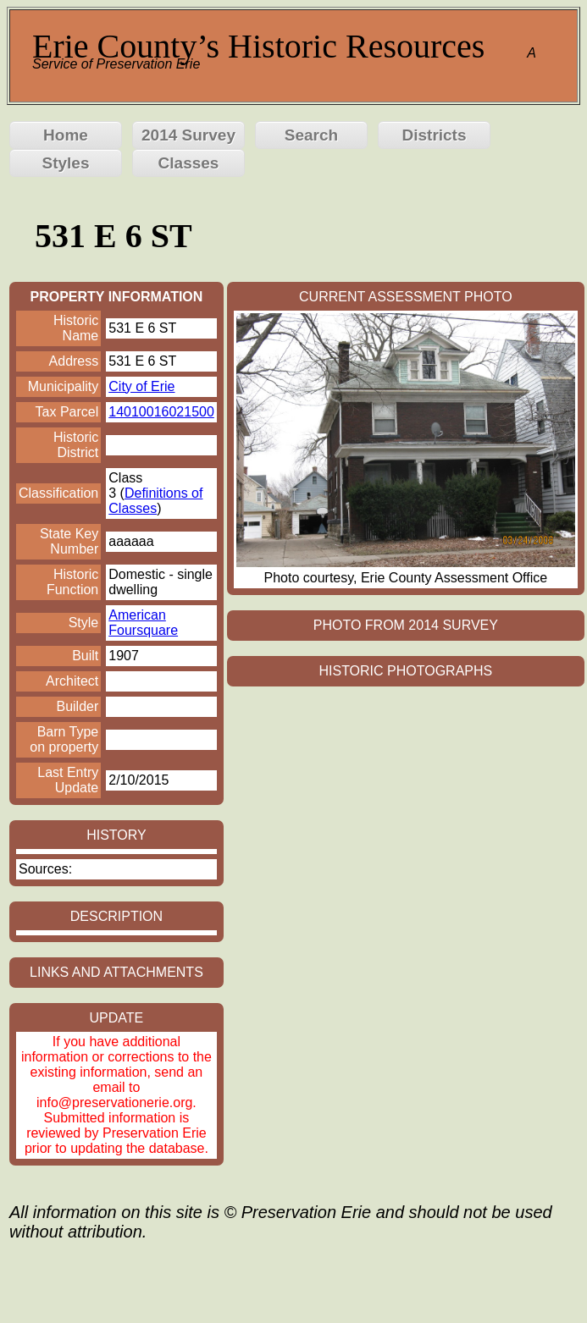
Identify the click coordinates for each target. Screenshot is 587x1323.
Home (65, 135)
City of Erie (141, 386)
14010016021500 (161, 412)
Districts (433, 135)
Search (311, 135)
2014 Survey (188, 135)
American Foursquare (143, 622)
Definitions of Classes (155, 500)
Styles (66, 163)
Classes (188, 163)
